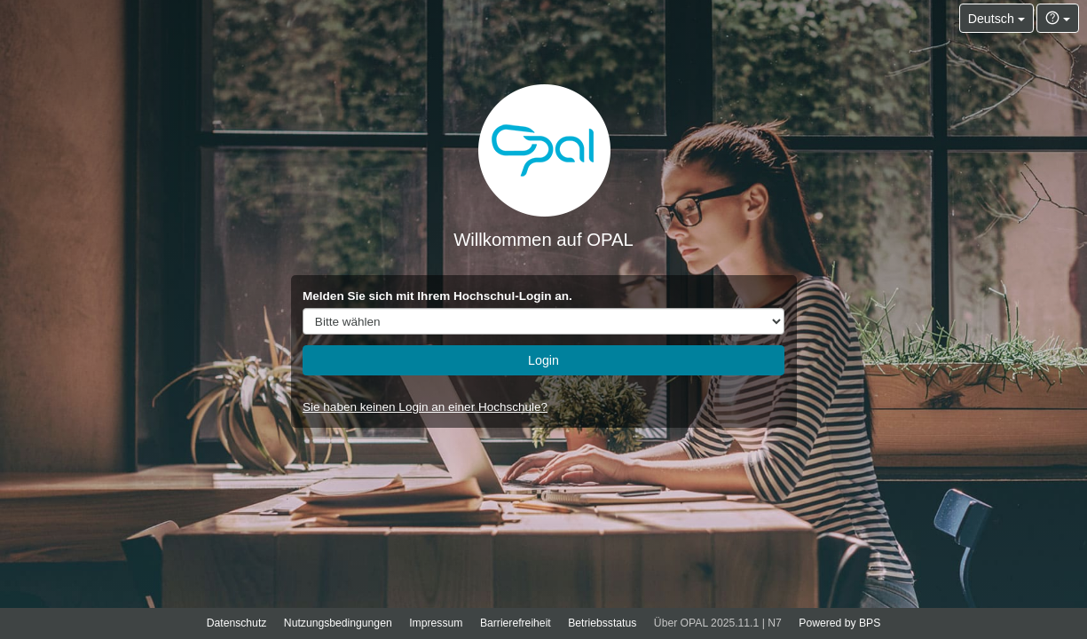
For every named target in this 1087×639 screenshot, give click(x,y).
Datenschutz (237, 623)
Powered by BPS (839, 623)
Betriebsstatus (602, 623)
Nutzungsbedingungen (338, 623)
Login (543, 360)
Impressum (435, 623)
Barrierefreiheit (515, 623)
